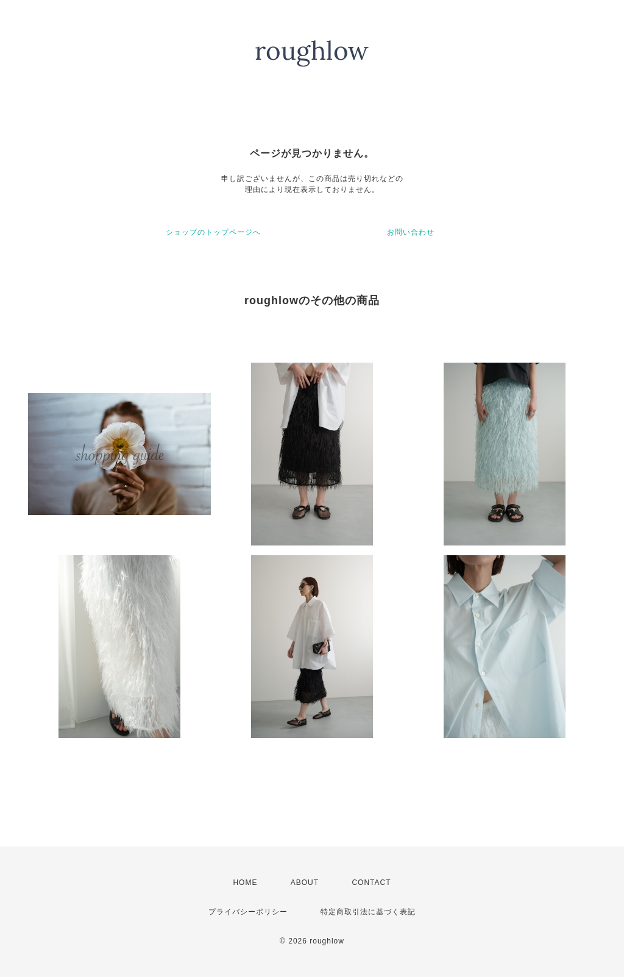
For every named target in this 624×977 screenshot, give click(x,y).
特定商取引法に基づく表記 (368, 912)
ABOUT (305, 882)
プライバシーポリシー (248, 912)
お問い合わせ (410, 232)
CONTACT (371, 882)
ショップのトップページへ (213, 232)
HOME (245, 882)
